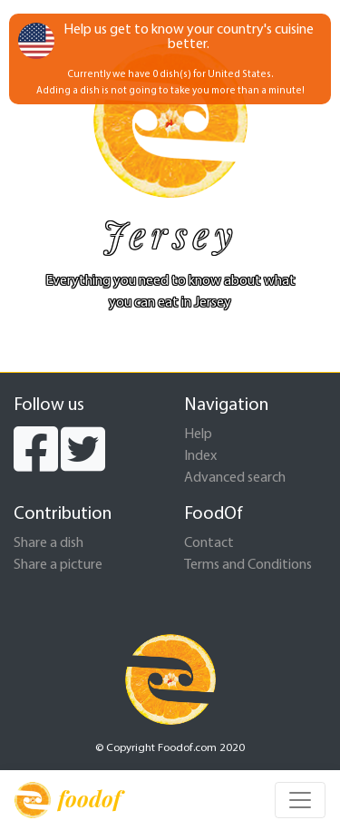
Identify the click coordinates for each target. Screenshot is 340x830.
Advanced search (235, 478)
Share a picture (58, 565)
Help (198, 434)
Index (200, 456)
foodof (68, 800)
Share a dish (48, 543)
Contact (209, 543)
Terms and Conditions (248, 565)
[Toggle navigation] (300, 800)
